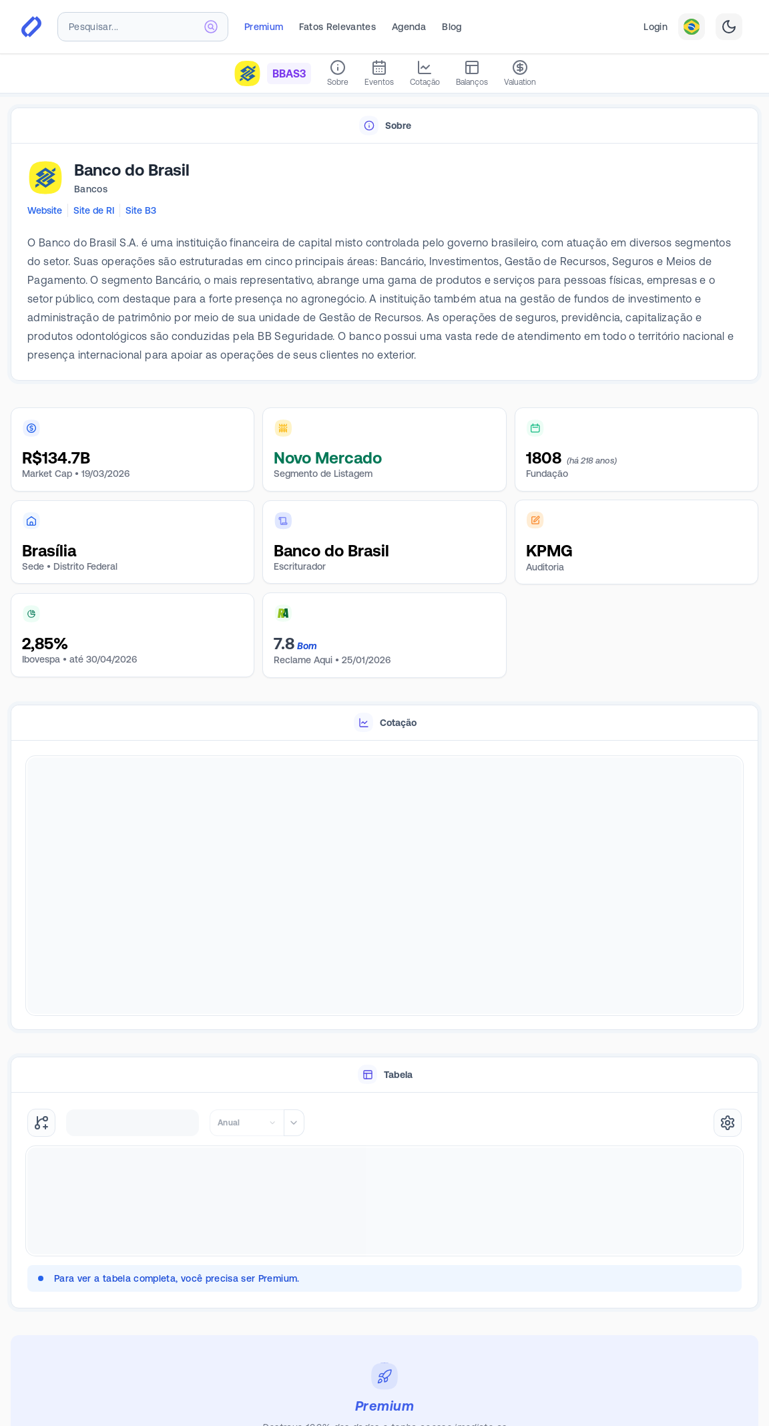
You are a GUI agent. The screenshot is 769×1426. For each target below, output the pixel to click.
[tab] (384, 126)
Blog (451, 26)
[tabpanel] (384, 262)
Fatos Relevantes (337, 26)
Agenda (409, 26)
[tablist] (384, 126)
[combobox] (142, 26)
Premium (263, 26)
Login (656, 26)
